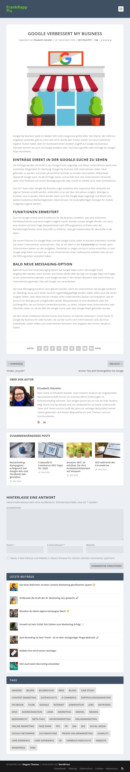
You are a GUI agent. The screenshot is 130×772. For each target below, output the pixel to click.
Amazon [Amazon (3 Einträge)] (17, 690)
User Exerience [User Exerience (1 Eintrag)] (21, 740)
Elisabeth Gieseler (43, 39)
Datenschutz (86, 768)
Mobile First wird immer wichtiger (37, 650)
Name (10, 544)
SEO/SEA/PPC (85, 39)
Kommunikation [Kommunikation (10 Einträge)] (32, 711)
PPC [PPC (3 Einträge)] (58, 726)
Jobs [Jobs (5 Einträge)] (91, 704)
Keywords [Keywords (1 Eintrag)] (104, 704)
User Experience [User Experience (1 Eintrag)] (44, 740)
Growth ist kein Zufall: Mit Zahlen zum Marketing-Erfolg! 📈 (51, 624)
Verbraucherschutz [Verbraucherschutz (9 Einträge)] (78, 740)
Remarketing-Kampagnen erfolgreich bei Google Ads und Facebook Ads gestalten (19, 470)
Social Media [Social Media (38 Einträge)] (98, 726)
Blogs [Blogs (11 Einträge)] (72, 690)
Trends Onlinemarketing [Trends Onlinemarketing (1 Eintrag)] (77, 733)
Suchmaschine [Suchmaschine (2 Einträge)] (48, 733)
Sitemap (72, 768)
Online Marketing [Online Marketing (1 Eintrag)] (23, 726)
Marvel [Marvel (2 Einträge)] (80, 711)
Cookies (99, 768)
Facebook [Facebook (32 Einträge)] (18, 704)
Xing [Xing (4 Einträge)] (33, 747)
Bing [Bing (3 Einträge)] (61, 690)
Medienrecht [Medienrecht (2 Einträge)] (20, 719)
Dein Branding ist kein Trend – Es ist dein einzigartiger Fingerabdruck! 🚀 (59, 637)
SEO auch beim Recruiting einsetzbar (39, 663)
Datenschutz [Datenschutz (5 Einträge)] (49, 697)
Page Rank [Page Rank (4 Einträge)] (45, 726)
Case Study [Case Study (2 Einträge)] (87, 690)
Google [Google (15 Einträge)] (44, 704)
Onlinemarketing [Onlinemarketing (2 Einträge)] (86, 719)
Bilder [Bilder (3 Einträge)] (30, 690)
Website (90, 544)
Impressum (112, 768)
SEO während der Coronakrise (105, 464)
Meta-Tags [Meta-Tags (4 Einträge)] (38, 719)
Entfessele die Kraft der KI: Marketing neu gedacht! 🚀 (48, 598)
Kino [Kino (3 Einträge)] (14, 711)
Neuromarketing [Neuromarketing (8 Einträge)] (60, 719)
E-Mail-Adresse (56, 544)
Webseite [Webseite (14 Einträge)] (101, 740)
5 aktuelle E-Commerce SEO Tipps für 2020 (50, 465)
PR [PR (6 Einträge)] (66, 726)
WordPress (64, 764)
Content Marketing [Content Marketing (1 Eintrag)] (24, 697)
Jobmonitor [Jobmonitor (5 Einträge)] (76, 704)
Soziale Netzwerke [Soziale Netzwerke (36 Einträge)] (23, 733)
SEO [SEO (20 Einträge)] (83, 726)
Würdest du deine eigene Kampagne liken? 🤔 (44, 611)
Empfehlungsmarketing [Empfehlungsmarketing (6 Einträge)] (96, 697)
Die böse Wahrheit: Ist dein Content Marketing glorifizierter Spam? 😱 (57, 584)
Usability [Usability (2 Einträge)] (103, 733)
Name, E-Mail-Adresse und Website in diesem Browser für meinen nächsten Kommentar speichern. (62, 558)
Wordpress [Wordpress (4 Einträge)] (18, 747)
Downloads (60, 768)
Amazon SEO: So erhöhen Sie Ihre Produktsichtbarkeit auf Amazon (78, 467)
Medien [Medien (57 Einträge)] (93, 711)
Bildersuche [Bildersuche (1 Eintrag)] (46, 690)
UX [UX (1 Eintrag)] (60, 740)
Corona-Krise (88, 244)
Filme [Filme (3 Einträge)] (31, 704)
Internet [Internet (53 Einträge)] (58, 704)
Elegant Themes (31, 764)
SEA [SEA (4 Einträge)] (74, 726)
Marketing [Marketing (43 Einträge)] (64, 711)
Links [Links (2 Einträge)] (50, 711)
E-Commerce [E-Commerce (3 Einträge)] (69, 697)
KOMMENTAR (13, 507)
